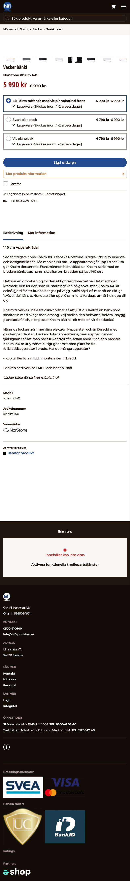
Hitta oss (9, 679)
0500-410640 (12, 628)
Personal (9, 685)
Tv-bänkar (53, 29)
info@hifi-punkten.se (18, 634)
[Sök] (65, 18)
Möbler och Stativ (15, 29)
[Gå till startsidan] (7, 6)
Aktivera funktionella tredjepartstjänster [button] (65, 565)
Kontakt (9, 673)
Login (7, 700)
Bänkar (37, 29)
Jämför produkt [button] (18, 504)
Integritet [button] (10, 706)
